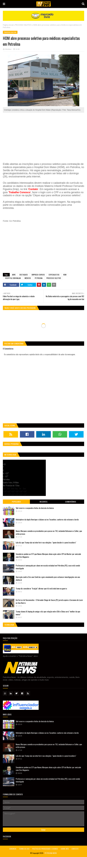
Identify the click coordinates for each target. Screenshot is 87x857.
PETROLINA (38, 278)
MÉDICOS (28, 278)
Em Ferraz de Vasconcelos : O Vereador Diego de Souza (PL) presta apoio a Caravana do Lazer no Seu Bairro (49, 601)
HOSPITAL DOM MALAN (13, 278)
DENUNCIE (12, 849)
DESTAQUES (23, 274)
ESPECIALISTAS (54, 274)
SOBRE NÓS (65, 849)
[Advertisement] (43, 136)
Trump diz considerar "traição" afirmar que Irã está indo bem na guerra (41, 588)
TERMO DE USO (24, 849)
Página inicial (8, 25)
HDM (64, 274)
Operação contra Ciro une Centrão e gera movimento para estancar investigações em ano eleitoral (48, 578)
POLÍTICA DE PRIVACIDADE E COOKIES (45, 849)
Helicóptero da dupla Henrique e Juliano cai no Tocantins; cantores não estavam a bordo (47, 519)
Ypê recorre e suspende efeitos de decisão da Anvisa (35, 508)
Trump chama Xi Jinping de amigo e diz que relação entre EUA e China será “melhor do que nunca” (48, 613)
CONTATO (75, 849)
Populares (16, 501)
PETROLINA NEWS (51, 853)
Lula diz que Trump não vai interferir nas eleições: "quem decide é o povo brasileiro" (46, 542)
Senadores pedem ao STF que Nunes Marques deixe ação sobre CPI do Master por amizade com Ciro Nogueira (48, 555)
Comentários (70, 501)
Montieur (8, 49)
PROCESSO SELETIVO (23, 25)
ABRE (14, 274)
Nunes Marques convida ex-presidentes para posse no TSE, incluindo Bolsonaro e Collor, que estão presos (49, 532)
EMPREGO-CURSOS (38, 274)
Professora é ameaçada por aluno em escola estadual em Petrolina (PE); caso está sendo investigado (48, 567)
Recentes (43, 501)
